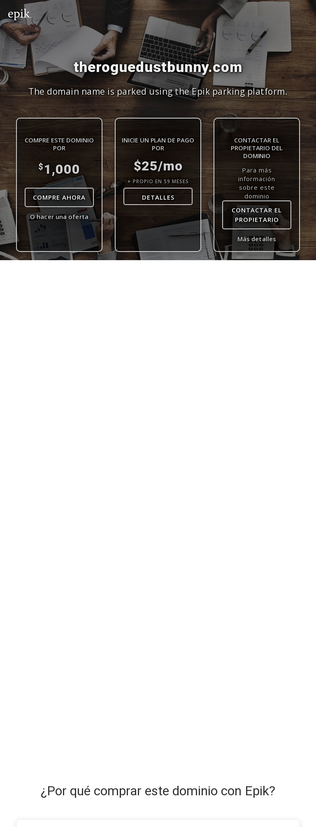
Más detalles (256, 238)
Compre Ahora (59, 197)
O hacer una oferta (59, 216)
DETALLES (158, 197)
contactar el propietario (257, 215)
